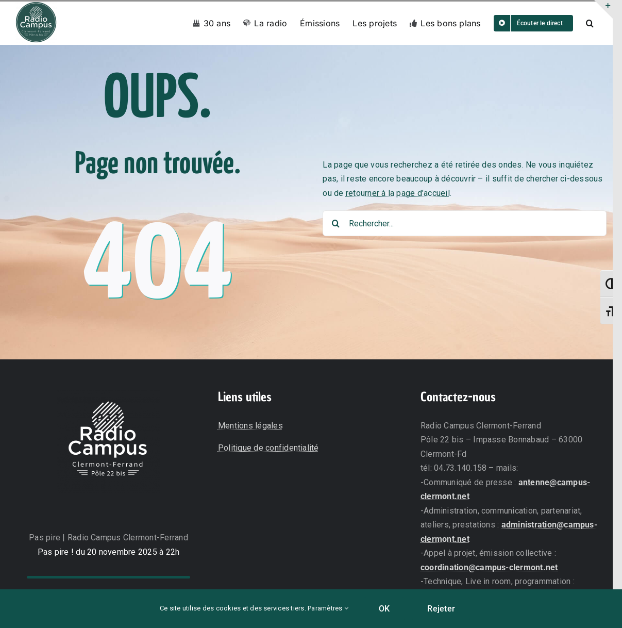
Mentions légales (250, 426)
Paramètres (328, 608)
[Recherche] (335, 223)
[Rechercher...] (465, 223)
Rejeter (441, 609)
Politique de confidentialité (268, 448)
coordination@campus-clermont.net (489, 567)
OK (384, 609)
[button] (590, 23)
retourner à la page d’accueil (398, 193)
